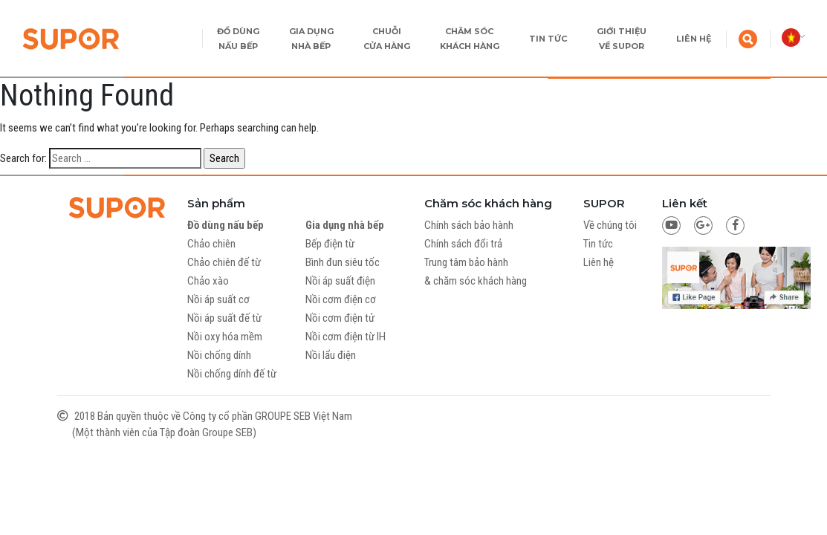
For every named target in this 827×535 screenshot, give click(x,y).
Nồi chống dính (219, 355)
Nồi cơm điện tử (339, 318)
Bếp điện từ (329, 243)
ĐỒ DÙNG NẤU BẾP (238, 38)
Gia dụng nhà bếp (344, 225)
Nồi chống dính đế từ (231, 373)
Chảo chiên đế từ (224, 262)
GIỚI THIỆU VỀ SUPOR (621, 38)
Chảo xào (208, 281)
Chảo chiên (211, 243)
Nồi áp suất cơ (218, 299)
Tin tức (598, 243)
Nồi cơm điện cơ (340, 299)
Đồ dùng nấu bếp (225, 225)
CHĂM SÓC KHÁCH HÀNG (469, 38)
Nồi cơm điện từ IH (345, 336)
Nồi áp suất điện (340, 281)
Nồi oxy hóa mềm (224, 336)
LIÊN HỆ (693, 38)
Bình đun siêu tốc (342, 262)
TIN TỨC (548, 38)
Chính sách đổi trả (463, 243)
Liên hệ (598, 262)
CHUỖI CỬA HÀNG (386, 38)
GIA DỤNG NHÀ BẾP (311, 38)
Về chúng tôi (610, 225)
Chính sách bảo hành (468, 225)
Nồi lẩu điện (330, 355)
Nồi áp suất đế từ (224, 318)
